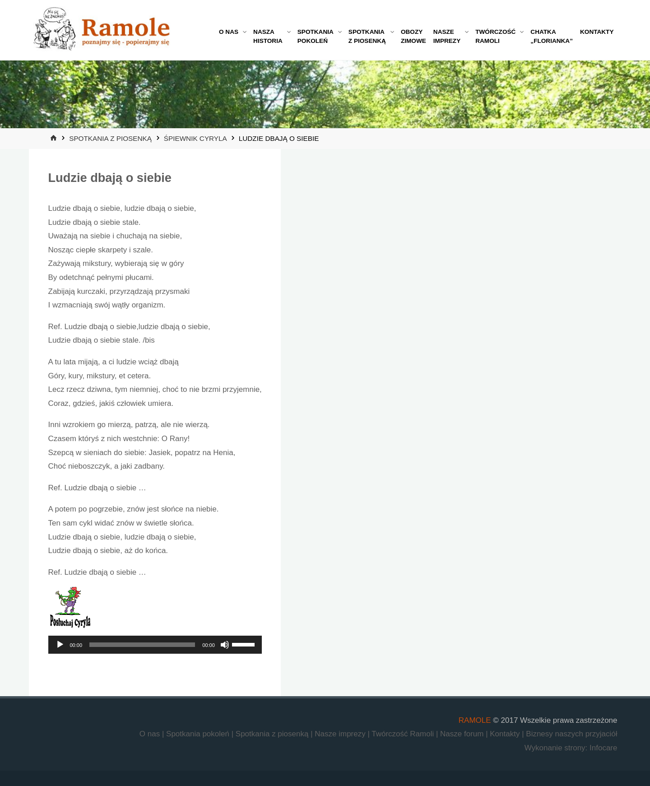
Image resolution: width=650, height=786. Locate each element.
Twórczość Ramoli (403, 734)
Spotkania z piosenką (110, 138)
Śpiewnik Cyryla (195, 138)
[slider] (142, 644)
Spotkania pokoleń (199, 734)
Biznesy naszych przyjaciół (571, 734)
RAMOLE (475, 720)
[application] (155, 645)
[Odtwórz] (60, 644)
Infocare (603, 748)
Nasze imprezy (341, 734)
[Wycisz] (224, 644)
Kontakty (506, 734)
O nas (150, 734)
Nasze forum (463, 734)
